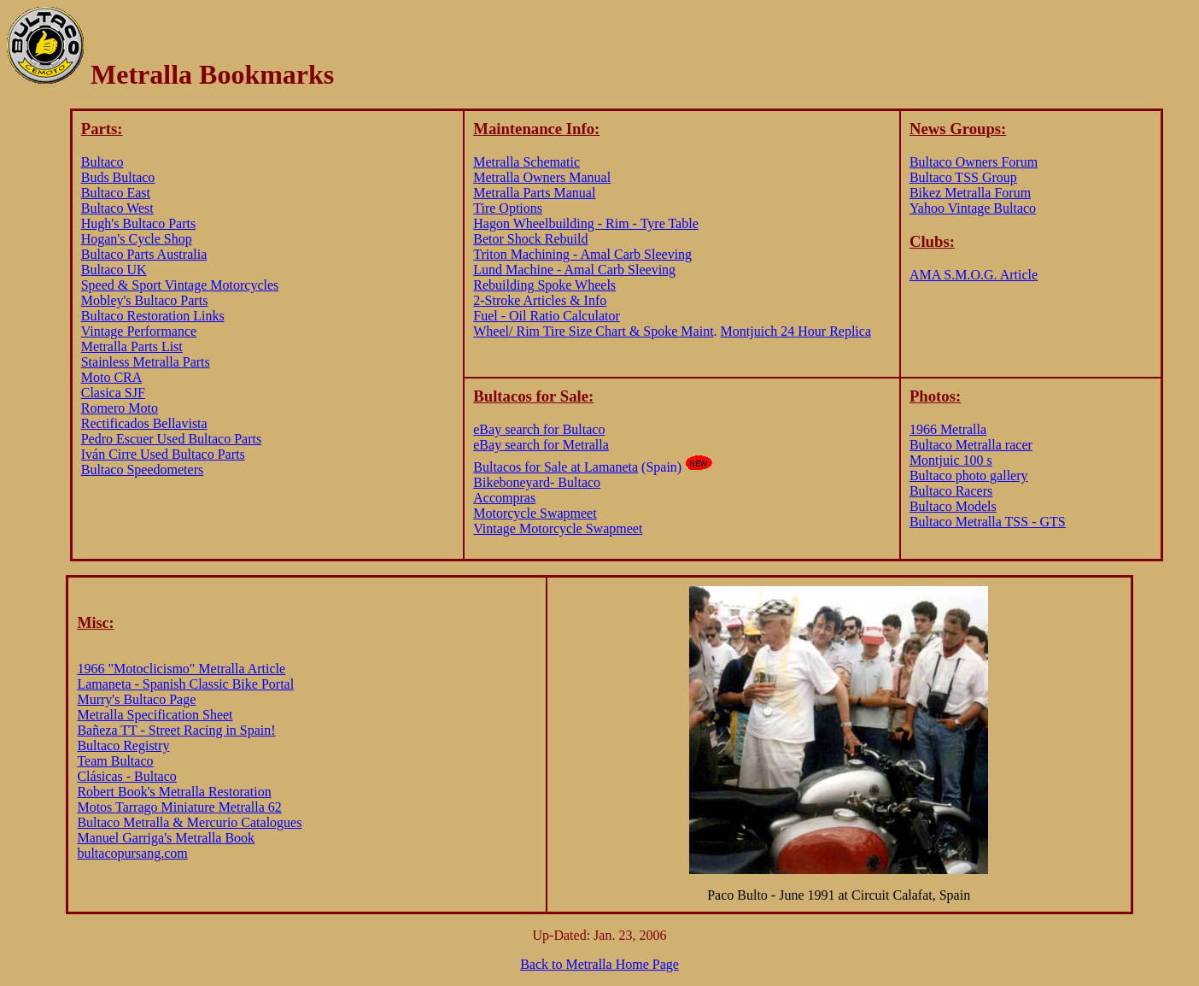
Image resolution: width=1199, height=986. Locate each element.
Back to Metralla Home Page (599, 964)
